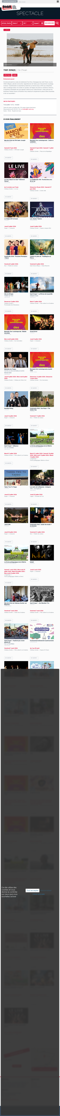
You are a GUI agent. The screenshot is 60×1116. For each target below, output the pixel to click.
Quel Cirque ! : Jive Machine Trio (39, 603)
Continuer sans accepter (38, 894)
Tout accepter (32, 890)
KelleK (32, 562)
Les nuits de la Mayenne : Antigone (40, 487)
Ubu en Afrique (8, 294)
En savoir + (8, 157)
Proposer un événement (10, 1)
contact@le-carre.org (28, 109)
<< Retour (6, 29)
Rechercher (49, 23)
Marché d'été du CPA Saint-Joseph (14, 140)
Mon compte (22, 2)
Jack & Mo (7, 524)
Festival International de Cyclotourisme (42, 640)
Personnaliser (46, 890)
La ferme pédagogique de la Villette (41, 446)
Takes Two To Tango (10, 487)
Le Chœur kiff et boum (11, 219)
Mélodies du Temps (10, 369)
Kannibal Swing (8, 408)
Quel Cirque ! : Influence (11, 446)
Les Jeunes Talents (36, 219)
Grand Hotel (33, 331)
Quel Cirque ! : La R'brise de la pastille (41, 294)
